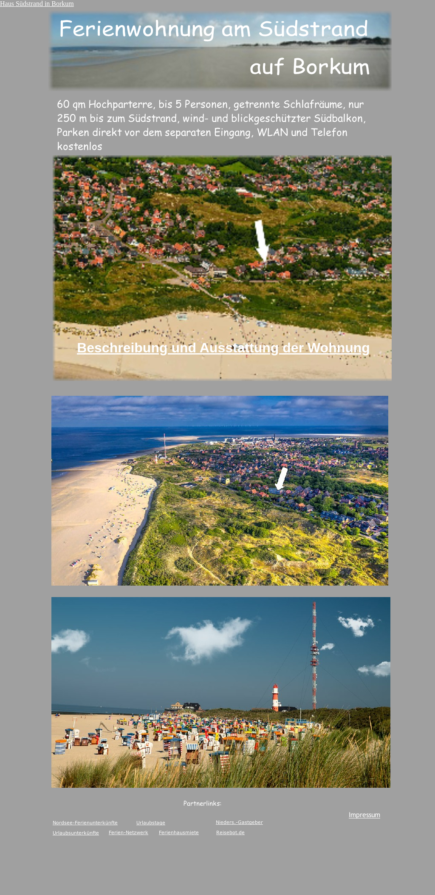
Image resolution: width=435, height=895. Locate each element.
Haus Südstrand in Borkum (37, 3)
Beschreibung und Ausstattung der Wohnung (223, 347)
